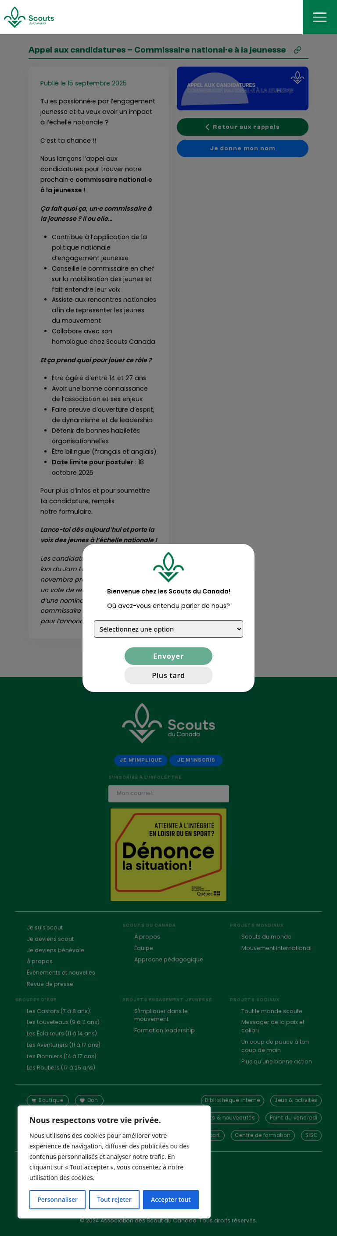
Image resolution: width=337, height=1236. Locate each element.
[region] (114, 1161)
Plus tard (168, 675)
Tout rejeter (114, 1199)
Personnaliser (57, 1199)
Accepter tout (171, 1199)
